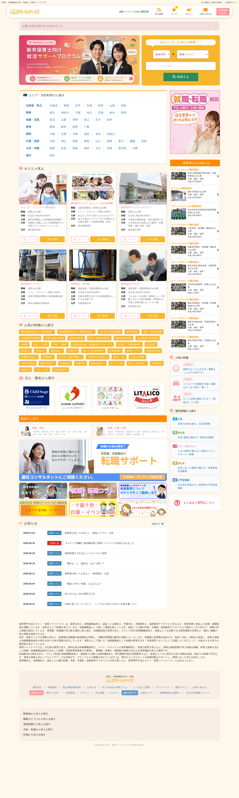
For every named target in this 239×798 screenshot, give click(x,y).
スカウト (114, 692)
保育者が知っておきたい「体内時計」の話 (87, 573)
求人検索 (99, 692)
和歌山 (111, 134)
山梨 (63, 119)
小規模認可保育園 (30, 338)
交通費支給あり (29, 357)
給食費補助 (115, 350)
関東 (28, 112)
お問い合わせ (199, 687)
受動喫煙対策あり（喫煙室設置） (76, 331)
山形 (112, 105)
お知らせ (91, 687)
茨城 (100, 112)
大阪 (52, 134)
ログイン (85, 692)
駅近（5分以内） (137, 363)
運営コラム (181, 687)
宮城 (89, 105)
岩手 (77, 105)
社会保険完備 (153, 350)
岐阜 (63, 126)
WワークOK (116, 363)
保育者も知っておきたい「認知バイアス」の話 (89, 533)
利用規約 (52, 687)
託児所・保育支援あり (70, 357)
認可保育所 (132, 331)
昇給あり (25, 350)
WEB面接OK (60, 369)
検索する (181, 76)
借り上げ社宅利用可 (93, 350)
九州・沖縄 (32, 148)
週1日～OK (119, 357)
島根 (86, 141)
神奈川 (65, 112)
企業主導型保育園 (54, 338)
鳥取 (75, 141)
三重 (86, 126)
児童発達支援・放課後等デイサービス (92, 344)
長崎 (75, 148)
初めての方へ (53, 692)
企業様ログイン (231, 2)
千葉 (77, 112)
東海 (28, 126)
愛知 (52, 126)
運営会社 (37, 687)
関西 (28, 134)
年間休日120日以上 (97, 357)
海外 (28, 155)
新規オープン (133, 350)
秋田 (100, 105)
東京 (52, 112)
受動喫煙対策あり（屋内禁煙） (37, 331)
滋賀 (86, 134)
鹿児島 (122, 148)
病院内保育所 (76, 338)
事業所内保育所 (123, 338)
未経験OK (65, 363)
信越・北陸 (32, 119)
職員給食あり (98, 363)
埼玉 (89, 112)
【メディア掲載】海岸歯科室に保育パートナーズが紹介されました (99, 543)
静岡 (75, 126)
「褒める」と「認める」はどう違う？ (84, 563)
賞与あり (40, 350)
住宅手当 (72, 350)
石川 (98, 119)
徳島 (109, 141)
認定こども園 (40, 344)
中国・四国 (32, 141)
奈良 (98, 134)
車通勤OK (48, 357)
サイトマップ (162, 687)
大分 (98, 148)
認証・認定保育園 (152, 331)
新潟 (52, 119)
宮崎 (109, 148)
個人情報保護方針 (72, 687)
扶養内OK (157, 363)
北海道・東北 (34, 105)
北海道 (54, 105)
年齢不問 (80, 363)
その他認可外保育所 (147, 338)
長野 (75, 119)
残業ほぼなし (47, 363)
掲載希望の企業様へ (170, 692)
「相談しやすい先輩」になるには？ (83, 583)
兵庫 (63, 134)
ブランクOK (42, 369)
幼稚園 (24, 344)
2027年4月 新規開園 (109, 331)
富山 (86, 119)
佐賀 (63, 148)
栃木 (112, 112)
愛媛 (132, 141)
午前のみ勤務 (137, 357)
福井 (109, 119)
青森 (66, 105)
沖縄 (135, 148)
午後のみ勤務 (28, 363)
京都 (75, 134)
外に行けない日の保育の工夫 (80, 593)
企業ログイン (148, 692)
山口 (98, 141)
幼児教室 (151, 344)
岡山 (63, 141)
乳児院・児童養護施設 (129, 344)
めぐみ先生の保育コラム (115, 687)
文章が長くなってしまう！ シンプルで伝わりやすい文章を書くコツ (101, 604)
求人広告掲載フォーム (198, 692)
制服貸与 (25, 369)
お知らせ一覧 (158, 524)
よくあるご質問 (141, 687)
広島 (52, 141)
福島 (123, 105)
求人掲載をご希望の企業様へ (212, 2)
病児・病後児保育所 (99, 338)
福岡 (52, 148)
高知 (144, 141)
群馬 (123, 112)
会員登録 (223, 11)
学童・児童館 (60, 344)
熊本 (86, 148)
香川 (121, 141)
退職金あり (56, 350)
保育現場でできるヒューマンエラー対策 (86, 553)
